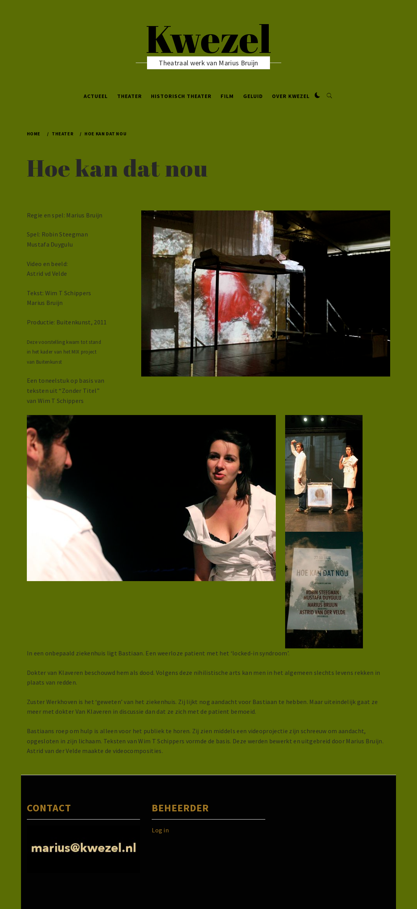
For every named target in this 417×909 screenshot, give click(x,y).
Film (227, 96)
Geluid (253, 96)
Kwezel (208, 38)
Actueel (96, 96)
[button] (317, 95)
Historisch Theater (181, 96)
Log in (160, 830)
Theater (129, 96)
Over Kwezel (291, 96)
